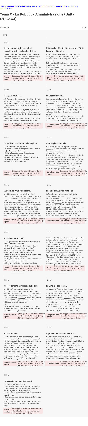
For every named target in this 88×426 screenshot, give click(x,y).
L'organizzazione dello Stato (58, 6)
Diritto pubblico (41, 6)
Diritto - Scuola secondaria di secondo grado (17, 6)
